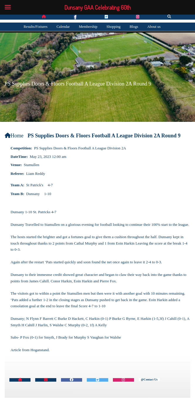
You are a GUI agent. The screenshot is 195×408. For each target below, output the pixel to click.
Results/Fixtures (36, 27)
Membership (88, 27)
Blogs (134, 27)
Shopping (113, 27)
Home (14, 136)
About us (154, 27)
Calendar (63, 27)
